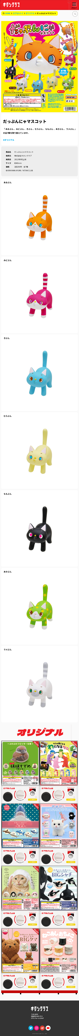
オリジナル (30, 13)
